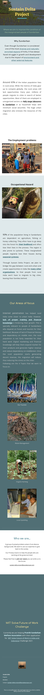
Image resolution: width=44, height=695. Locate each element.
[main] (22, 12)
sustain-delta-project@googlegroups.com (22, 565)
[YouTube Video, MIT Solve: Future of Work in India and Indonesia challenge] (22, 600)
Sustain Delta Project (22, 12)
